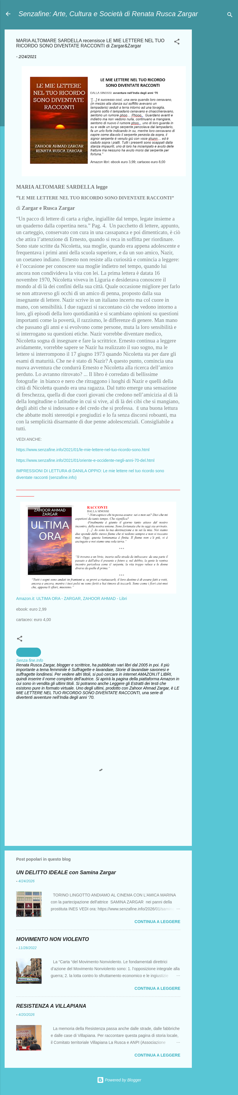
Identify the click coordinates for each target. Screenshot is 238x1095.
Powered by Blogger (119, 1080)
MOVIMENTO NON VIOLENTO (52, 939)
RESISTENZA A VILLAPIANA (51, 1006)
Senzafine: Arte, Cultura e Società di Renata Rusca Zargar (108, 14)
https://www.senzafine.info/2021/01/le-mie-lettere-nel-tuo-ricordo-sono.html (82, 449)
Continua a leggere (157, 921)
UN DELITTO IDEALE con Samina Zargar (66, 872)
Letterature (28, 652)
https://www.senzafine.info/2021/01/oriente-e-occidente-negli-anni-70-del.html (85, 460)
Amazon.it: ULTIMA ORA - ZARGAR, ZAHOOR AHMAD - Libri (71, 598)
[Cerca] (229, 16)
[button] (176, 42)
